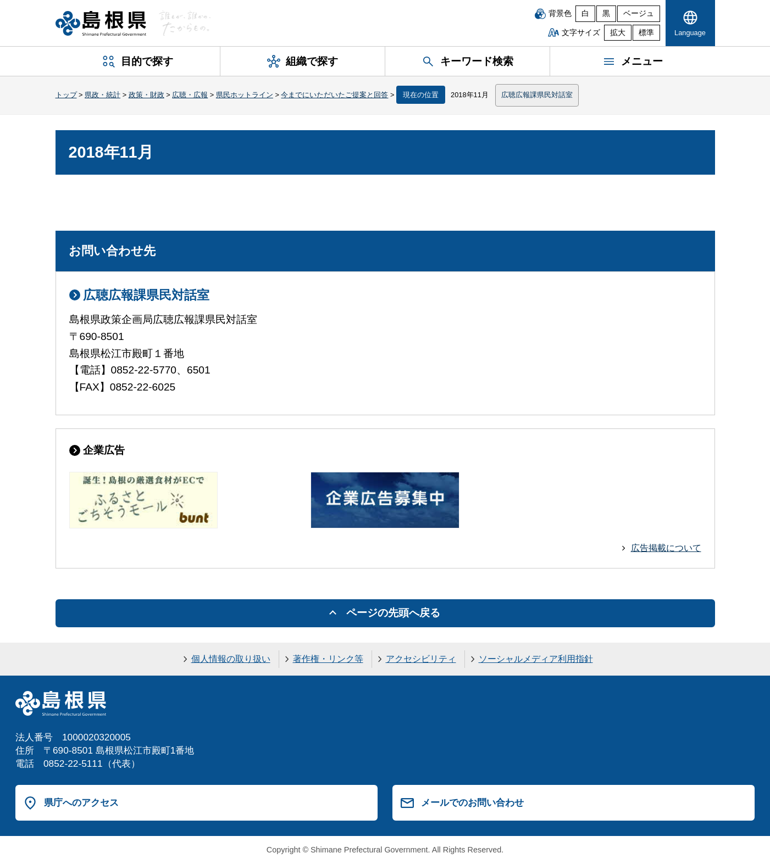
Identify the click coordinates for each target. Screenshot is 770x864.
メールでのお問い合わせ (472, 802)
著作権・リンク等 (328, 659)
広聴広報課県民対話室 (537, 95)
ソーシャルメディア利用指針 (536, 659)
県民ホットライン (244, 95)
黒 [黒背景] (606, 13)
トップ (66, 95)
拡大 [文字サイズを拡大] (617, 33)
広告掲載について (666, 548)
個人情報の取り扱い (230, 659)
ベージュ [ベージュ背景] (638, 13)
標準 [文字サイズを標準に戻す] (646, 33)
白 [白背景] (585, 13)
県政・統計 (102, 95)
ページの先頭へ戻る (393, 612)
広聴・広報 (190, 95)
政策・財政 (146, 95)
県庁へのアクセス (81, 802)
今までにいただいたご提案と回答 (334, 95)
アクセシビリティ (421, 659)
